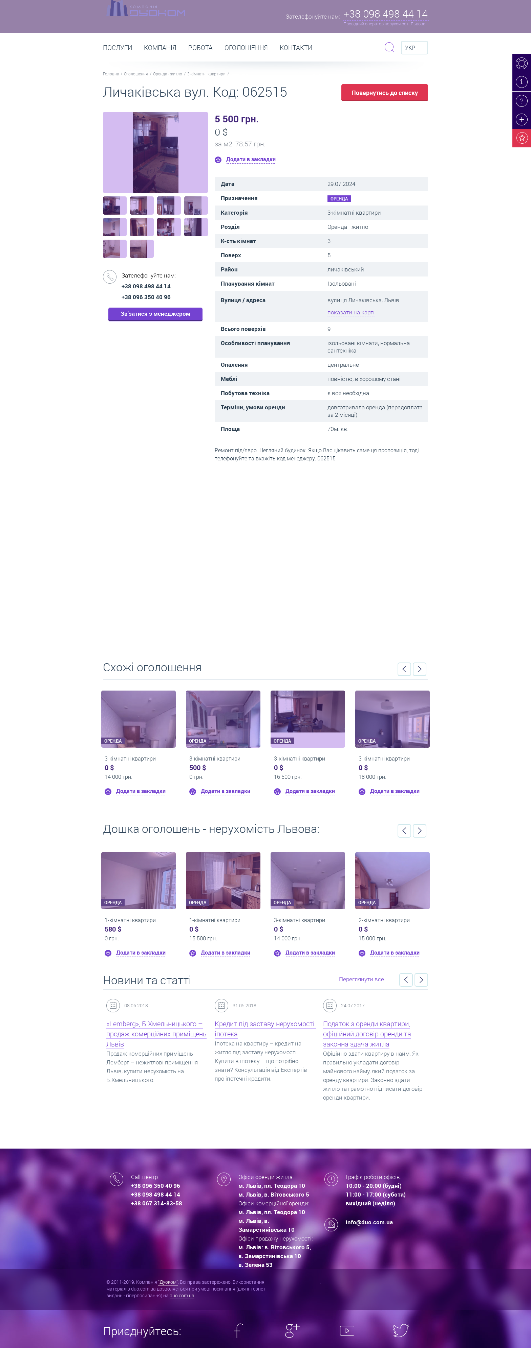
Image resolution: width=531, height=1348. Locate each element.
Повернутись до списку (385, 93)
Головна (111, 73)
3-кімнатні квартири (206, 73)
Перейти (265, 559)
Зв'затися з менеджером (155, 313)
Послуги (117, 47)
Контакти (296, 47)
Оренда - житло (167, 73)
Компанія (160, 47)
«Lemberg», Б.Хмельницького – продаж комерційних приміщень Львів (156, 1034)
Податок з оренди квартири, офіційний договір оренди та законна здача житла (367, 1034)
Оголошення (246, 47)
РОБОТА (200, 47)
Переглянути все (361, 979)
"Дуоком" (168, 1282)
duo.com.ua (182, 1295)
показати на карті (351, 312)
